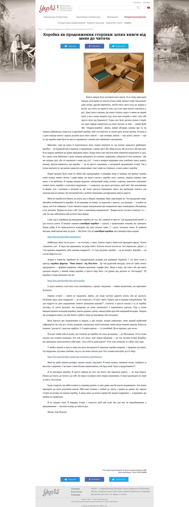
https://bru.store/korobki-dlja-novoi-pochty (66, 280)
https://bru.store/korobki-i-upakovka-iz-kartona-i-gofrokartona (74, 357)
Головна (75, 488)
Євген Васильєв (102, 499)
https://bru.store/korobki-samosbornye (64, 237)
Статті (127, 23)
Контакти (137, 2)
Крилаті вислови (95, 23)
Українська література (55, 16)
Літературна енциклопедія (71, 23)
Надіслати (70, 46)
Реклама (146, 2)
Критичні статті (114, 23)
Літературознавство (135, 17)
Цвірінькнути (118, 46)
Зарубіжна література (88, 16)
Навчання (112, 16)
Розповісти (94, 46)
